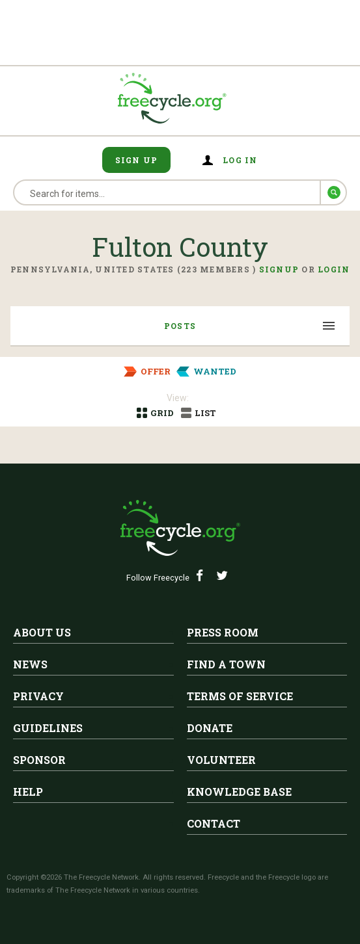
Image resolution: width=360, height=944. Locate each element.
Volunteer (221, 760)
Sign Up (136, 160)
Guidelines (48, 728)
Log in (240, 160)
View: (178, 398)
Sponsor (39, 760)
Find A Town (226, 664)
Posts (180, 326)
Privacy (38, 696)
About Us (42, 632)
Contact (213, 823)
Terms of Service (240, 696)
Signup (279, 269)
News (30, 664)
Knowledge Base (239, 791)
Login (334, 269)
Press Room (222, 632)
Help (28, 791)
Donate (209, 728)
